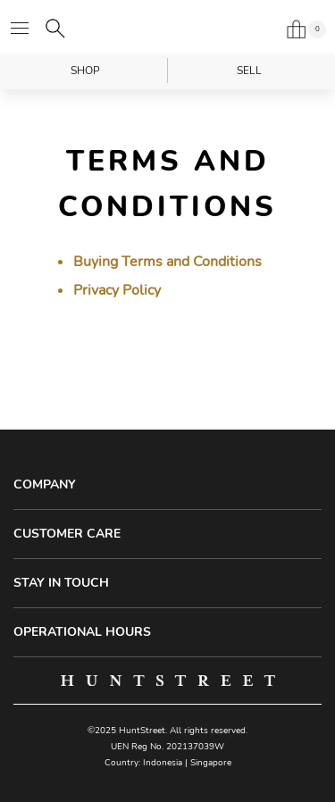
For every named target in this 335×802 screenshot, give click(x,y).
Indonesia (162, 762)
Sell (249, 70)
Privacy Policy (117, 290)
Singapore (210, 762)
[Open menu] (19, 28)
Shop (85, 70)
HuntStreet (168, 27)
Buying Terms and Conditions (167, 262)
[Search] (55, 28)
